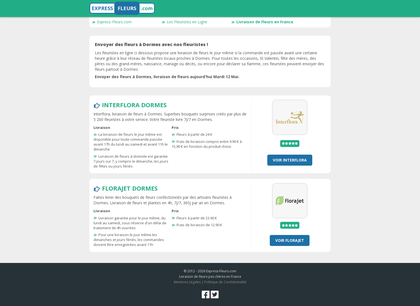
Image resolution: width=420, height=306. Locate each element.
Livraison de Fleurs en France (262, 21)
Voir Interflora (290, 160)
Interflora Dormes (134, 105)
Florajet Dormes (130, 188)
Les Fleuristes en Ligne (184, 21)
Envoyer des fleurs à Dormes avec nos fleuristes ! (151, 44)
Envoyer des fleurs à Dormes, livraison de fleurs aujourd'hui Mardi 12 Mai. (167, 76)
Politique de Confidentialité (225, 282)
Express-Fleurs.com (112, 21)
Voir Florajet (289, 240)
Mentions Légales (187, 282)
